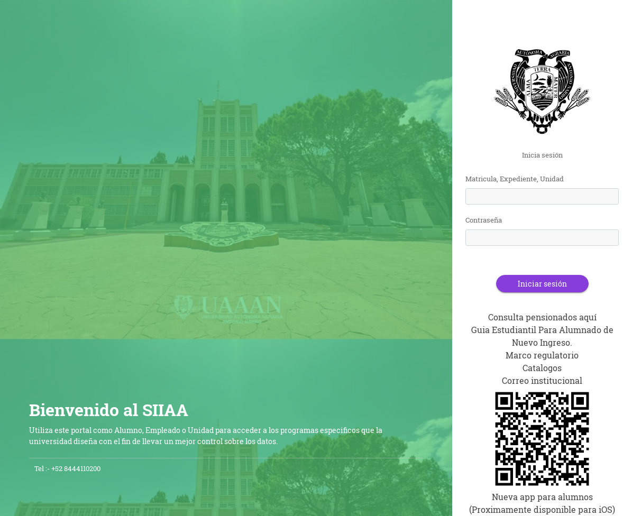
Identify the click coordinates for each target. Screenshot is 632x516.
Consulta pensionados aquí (542, 316)
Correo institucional (542, 380)
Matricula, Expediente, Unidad (514, 178)
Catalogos (542, 367)
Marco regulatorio (542, 355)
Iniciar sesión (542, 284)
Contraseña (483, 220)
